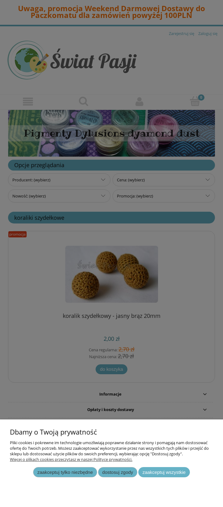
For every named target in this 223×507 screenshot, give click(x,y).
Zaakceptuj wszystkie (164, 472)
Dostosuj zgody (117, 472)
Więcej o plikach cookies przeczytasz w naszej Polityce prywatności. (71, 459)
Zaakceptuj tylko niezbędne (65, 472)
